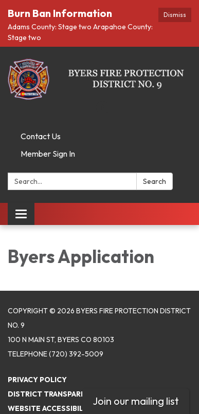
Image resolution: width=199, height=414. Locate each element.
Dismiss (175, 14)
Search (154, 168)
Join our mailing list (136, 400)
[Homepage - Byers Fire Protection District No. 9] (99, 66)
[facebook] (102, 98)
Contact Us (41, 123)
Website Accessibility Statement (74, 395)
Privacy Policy (37, 366)
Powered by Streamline (56, 409)
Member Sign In (48, 141)
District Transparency (54, 380)
